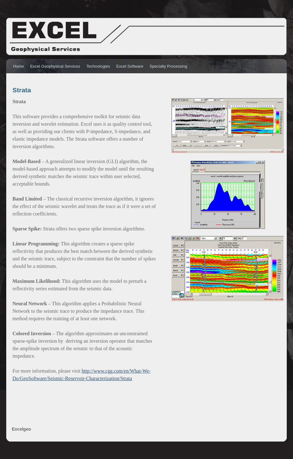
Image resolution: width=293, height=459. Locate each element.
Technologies (98, 66)
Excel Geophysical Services (55, 66)
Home (18, 66)
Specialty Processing (168, 66)
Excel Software (129, 66)
